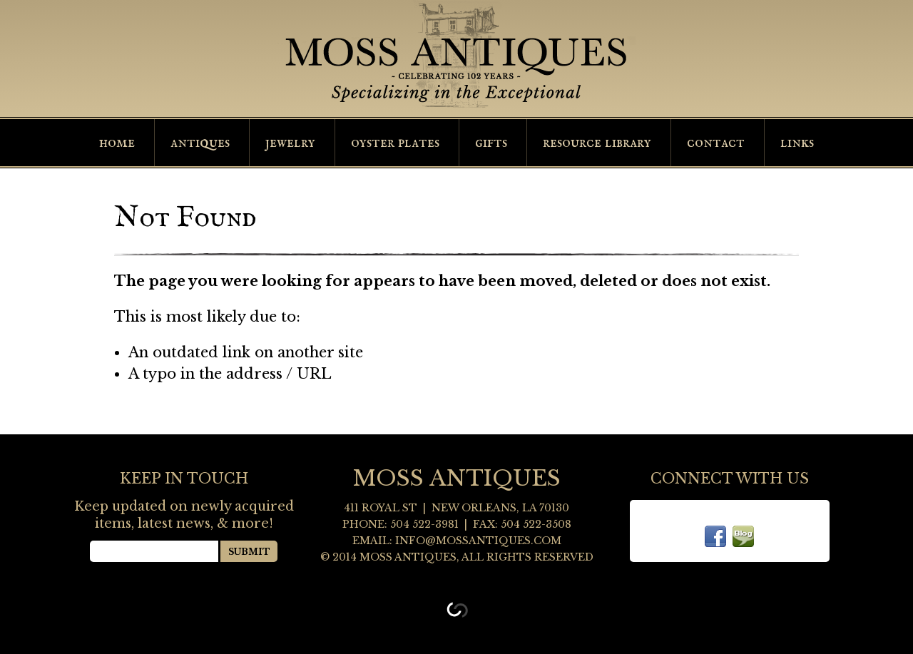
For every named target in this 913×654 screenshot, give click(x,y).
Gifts (491, 143)
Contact (716, 143)
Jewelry (290, 143)
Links (797, 143)
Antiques (200, 143)
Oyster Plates (395, 143)
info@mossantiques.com (478, 540)
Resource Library (597, 143)
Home (117, 143)
